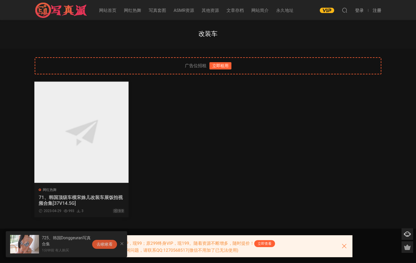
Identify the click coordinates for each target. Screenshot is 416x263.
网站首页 (107, 10)
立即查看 (265, 244)
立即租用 (220, 65)
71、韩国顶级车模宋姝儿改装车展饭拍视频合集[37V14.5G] (74, 200)
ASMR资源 (184, 10)
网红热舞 (132, 10)
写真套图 (157, 10)
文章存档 (235, 10)
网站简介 (260, 10)
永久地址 (285, 10)
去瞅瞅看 (104, 244)
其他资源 (210, 10)
